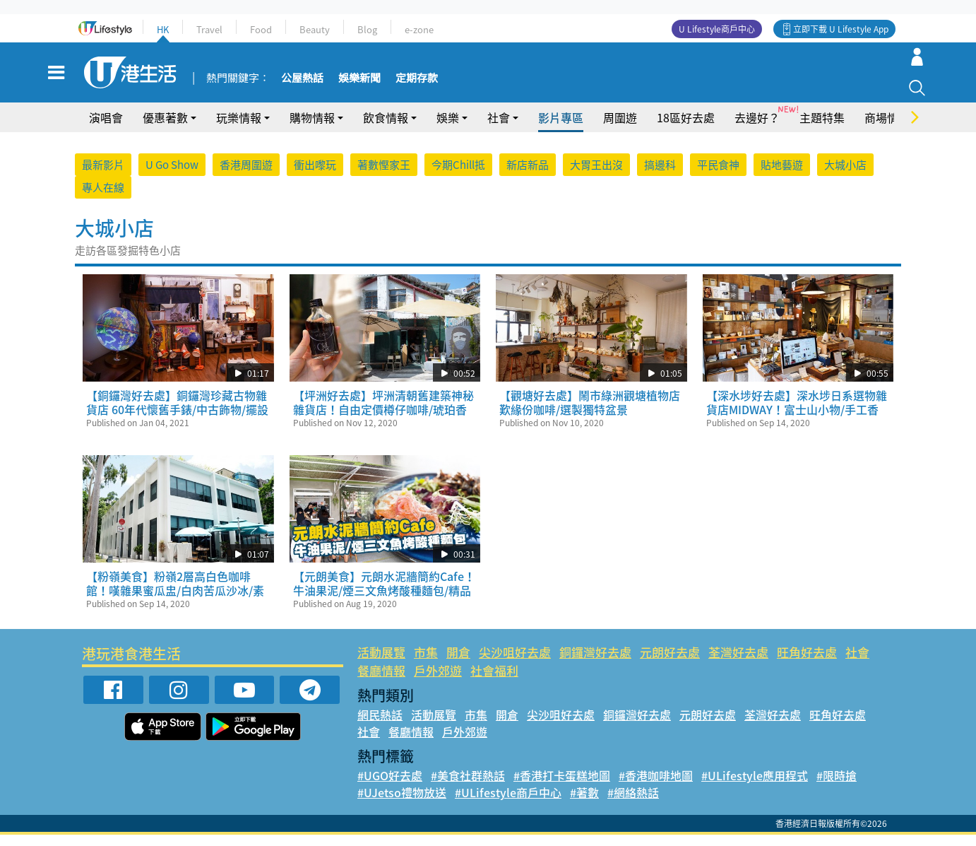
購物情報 (312, 128)
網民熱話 (380, 725)
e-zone (419, 29)
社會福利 (494, 682)
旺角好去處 (807, 663)
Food (261, 29)
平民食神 (718, 176)
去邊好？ (757, 128)
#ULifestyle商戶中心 (508, 803)
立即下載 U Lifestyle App (840, 29)
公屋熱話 (298, 84)
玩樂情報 (238, 128)
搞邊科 (660, 176)
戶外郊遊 (438, 682)
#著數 (584, 803)
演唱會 (106, 128)
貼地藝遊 (782, 176)
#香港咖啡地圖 (656, 786)
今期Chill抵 (458, 176)
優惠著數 (165, 128)
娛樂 (447, 128)
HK (163, 29)
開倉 (458, 663)
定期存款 (412, 84)
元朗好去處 (670, 663)
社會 (498, 128)
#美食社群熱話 (468, 786)
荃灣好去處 (738, 663)
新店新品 (527, 176)
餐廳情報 (381, 682)
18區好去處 (686, 128)
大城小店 (845, 176)
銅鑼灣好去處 (595, 663)
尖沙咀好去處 (515, 663)
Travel (209, 29)
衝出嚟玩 (315, 176)
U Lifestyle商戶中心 (717, 29)
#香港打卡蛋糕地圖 (561, 786)
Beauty (314, 29)
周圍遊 (620, 128)
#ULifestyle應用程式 (754, 786)
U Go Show (171, 176)
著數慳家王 (383, 176)
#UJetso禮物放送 (401, 803)
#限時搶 (836, 786)
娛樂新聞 (355, 84)
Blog (367, 29)
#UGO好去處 (389, 786)
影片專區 (560, 128)
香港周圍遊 (246, 176)
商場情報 (887, 128)
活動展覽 (381, 663)
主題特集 (822, 128)
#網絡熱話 (633, 803)
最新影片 (103, 176)
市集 (426, 663)
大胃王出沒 (596, 176)
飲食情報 (385, 128)
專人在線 (103, 198)
